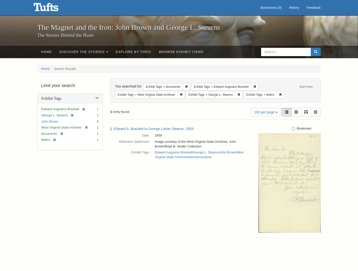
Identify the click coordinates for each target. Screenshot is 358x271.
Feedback (314, 7)
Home (46, 52)
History (294, 7)
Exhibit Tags (51, 98)
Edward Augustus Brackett (174, 152)
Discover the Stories (83, 52)
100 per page (265, 112)
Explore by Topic (133, 52)
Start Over (306, 87)
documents (204, 157)
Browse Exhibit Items (181, 52)
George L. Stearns (206, 152)
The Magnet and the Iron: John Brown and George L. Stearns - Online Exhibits (52, 8)
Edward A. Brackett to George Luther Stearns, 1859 (153, 129)
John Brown (49, 121)
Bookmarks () (271, 7)
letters (191, 157)
